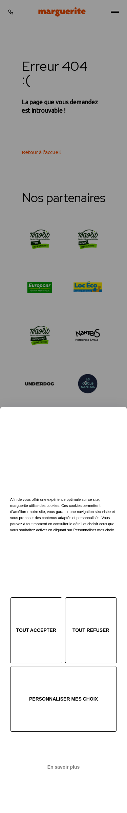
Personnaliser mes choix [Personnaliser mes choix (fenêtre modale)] (63, 699)
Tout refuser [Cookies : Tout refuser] (90, 630)
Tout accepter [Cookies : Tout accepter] (36, 630)
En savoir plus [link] (63, 767)
